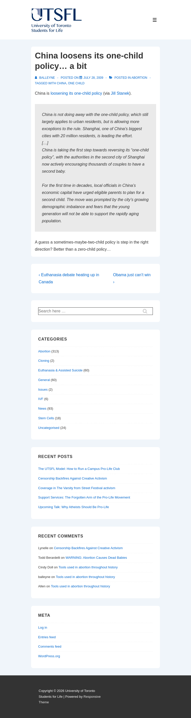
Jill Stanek (120, 93)
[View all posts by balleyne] (45, 77)
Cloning (43, 361)
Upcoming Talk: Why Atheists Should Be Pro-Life (73, 507)
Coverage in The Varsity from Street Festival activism (76, 488)
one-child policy (88, 93)
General (44, 380)
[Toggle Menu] (154, 19)
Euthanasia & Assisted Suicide (60, 370)
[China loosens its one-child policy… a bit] (93, 77)
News (42, 408)
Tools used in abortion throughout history (88, 567)
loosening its (62, 93)
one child (76, 83)
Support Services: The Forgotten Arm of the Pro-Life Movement (84, 497)
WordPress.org (49, 656)
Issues (43, 389)
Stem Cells (46, 418)
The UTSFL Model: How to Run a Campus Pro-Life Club (79, 469)
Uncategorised (48, 428)
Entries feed (47, 637)
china (61, 83)
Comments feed (49, 646)
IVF (40, 399)
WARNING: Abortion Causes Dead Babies (96, 558)
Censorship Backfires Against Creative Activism (72, 478)
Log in (42, 627)
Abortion (139, 77)
